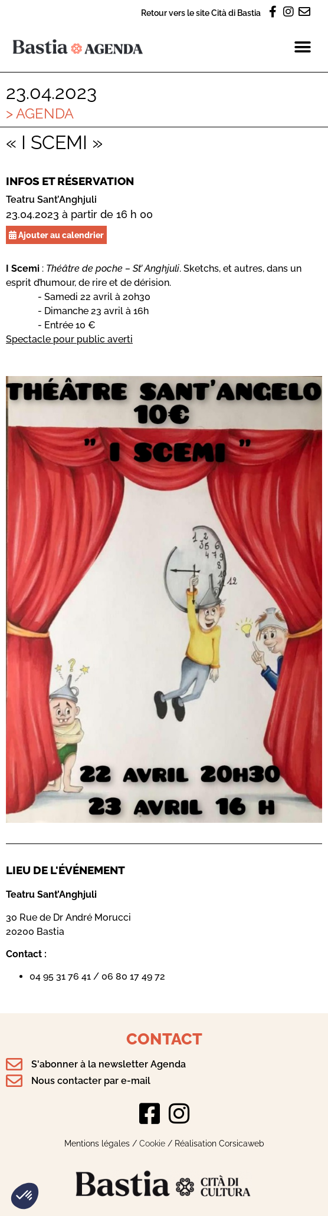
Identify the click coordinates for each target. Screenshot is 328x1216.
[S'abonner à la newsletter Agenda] (14, 1064)
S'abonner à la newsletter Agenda (108, 1064)
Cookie (152, 1143)
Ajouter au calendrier (56, 235)
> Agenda (40, 113)
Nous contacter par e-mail (90, 1080)
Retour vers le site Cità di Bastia (201, 13)
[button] (25, 1196)
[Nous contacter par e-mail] (14, 1081)
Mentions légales (97, 1143)
